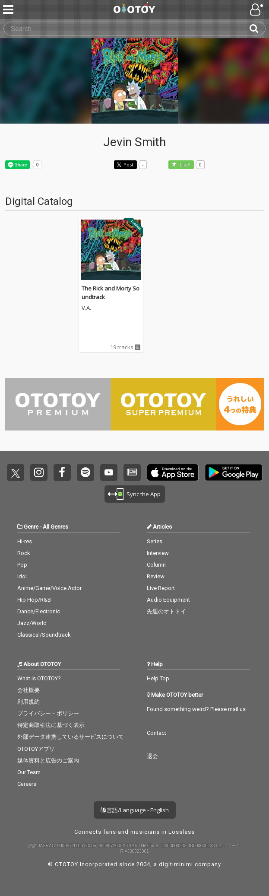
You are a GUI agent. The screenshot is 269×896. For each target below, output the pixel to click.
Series (154, 541)
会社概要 (28, 690)
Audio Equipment (168, 599)
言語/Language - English (135, 810)
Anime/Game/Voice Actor (49, 588)
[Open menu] (257, 9)
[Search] (257, 28)
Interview (158, 553)
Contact (156, 733)
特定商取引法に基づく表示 (51, 725)
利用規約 (28, 701)
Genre (31, 526)
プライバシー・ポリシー (48, 713)
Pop (22, 564)
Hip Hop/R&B (34, 599)
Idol (22, 576)
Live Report (161, 588)
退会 (152, 756)
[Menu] (9, 9)
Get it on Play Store (234, 472)
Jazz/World (32, 623)
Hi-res (24, 541)
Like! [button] (184, 165)
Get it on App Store (173, 472)
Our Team (29, 772)
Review (156, 576)
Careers (26, 784)
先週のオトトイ (166, 611)
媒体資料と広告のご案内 (48, 760)
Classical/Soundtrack (44, 634)
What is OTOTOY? (39, 678)
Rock (23, 553)
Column (156, 564)
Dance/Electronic (38, 611)
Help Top (158, 678)
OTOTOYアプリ (36, 749)
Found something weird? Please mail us (196, 709)
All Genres (55, 526)
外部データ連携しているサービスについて (70, 736)
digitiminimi (176, 864)
